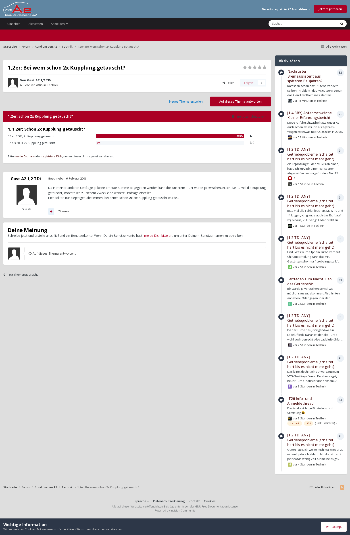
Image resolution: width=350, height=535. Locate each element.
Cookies (210, 501)
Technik (52, 85)
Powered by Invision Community (175, 510)
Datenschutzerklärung (169, 501)
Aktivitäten (36, 24)
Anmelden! (59, 24)
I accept (334, 526)
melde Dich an (24, 156)
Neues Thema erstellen (186, 101)
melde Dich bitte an (158, 235)
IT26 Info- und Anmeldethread (300, 401)
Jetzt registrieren (330, 9)
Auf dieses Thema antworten (240, 101)
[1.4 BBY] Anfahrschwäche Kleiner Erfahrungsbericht (309, 115)
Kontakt (194, 501)
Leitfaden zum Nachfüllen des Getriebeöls (309, 281)
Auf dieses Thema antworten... (53, 253)
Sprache (142, 501)
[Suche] (289, 23)
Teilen (229, 83)
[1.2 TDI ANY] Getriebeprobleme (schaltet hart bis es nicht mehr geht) (310, 154)
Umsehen (14, 24)
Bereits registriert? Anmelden (286, 9)
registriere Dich (52, 156)
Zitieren (63, 211)
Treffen (321, 418)
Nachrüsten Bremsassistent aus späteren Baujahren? (304, 76)
